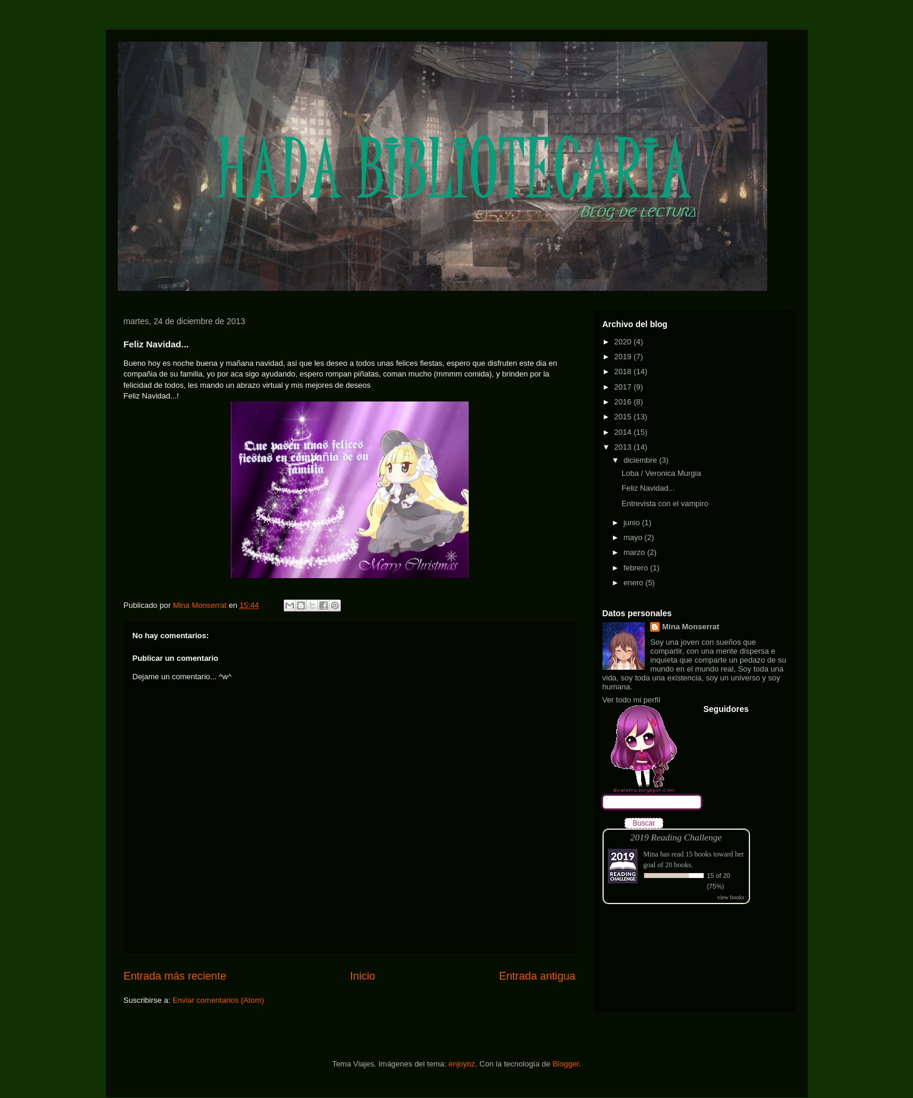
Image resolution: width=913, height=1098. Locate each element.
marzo (635, 552)
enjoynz (461, 1063)
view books (731, 897)
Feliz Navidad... (648, 488)
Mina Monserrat (690, 626)
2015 (624, 416)
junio (632, 522)
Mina (651, 854)
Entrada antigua (537, 976)
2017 (624, 386)
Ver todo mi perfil (632, 699)
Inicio (362, 976)
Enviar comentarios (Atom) (218, 1000)
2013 (624, 447)
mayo (633, 537)
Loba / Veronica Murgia (661, 473)
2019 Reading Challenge (676, 837)
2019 (624, 356)
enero (634, 582)
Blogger (566, 1063)
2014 (624, 432)
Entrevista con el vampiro (665, 503)
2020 (624, 341)
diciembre (641, 460)
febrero (636, 567)
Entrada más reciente (175, 976)
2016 (624, 401)
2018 (624, 371)
